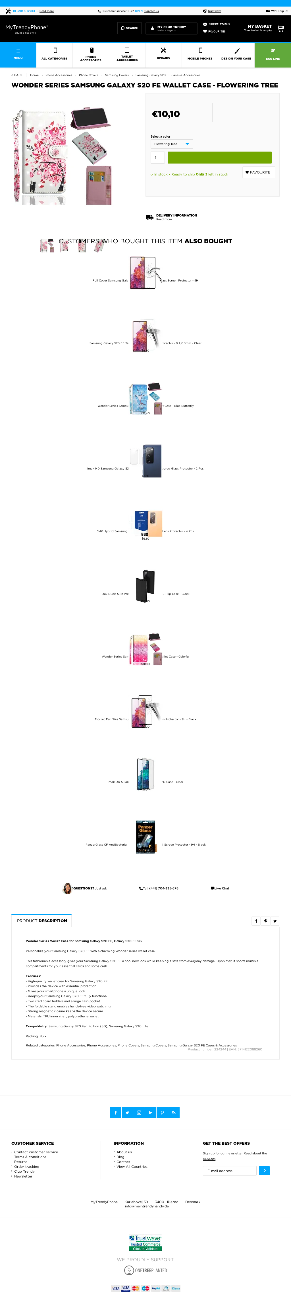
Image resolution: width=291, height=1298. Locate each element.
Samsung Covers (153, 1045)
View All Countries (132, 1166)
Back (18, 75)
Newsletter (23, 1176)
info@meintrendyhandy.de (147, 1206)
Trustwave (212, 11)
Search (129, 28)
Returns (20, 1162)
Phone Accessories (70, 1045)
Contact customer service (36, 1152)
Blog (120, 1157)
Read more (47, 11)
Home (34, 75)
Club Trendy (24, 1171)
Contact (123, 1162)
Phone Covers (128, 1045)
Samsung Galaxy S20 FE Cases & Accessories (202, 1045)
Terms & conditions (30, 1157)
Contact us (151, 11)
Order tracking (26, 1166)
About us (124, 1152)
